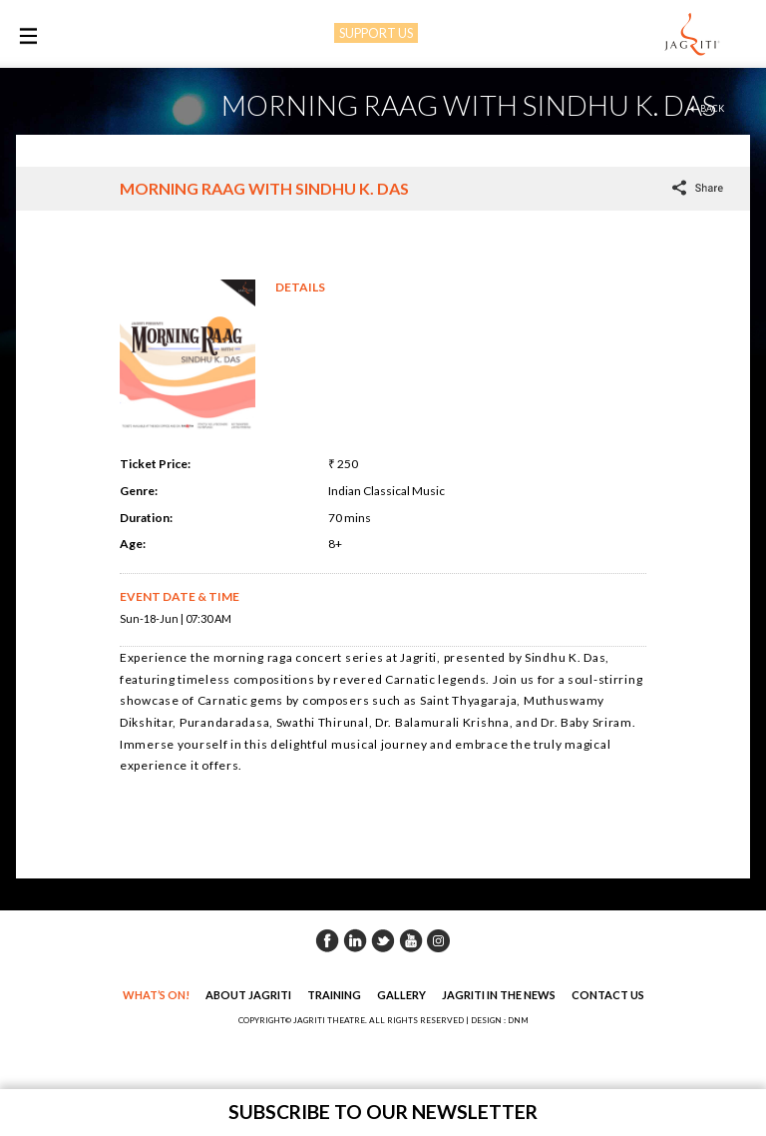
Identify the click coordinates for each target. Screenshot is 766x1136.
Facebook (327, 940)
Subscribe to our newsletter (383, 1111)
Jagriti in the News (499, 994)
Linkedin (355, 940)
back (712, 108)
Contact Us (608, 994)
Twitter (383, 940)
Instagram (439, 940)
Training (334, 994)
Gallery (401, 994)
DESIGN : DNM (500, 1020)
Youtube (411, 940)
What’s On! (156, 994)
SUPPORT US (376, 33)
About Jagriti (248, 994)
